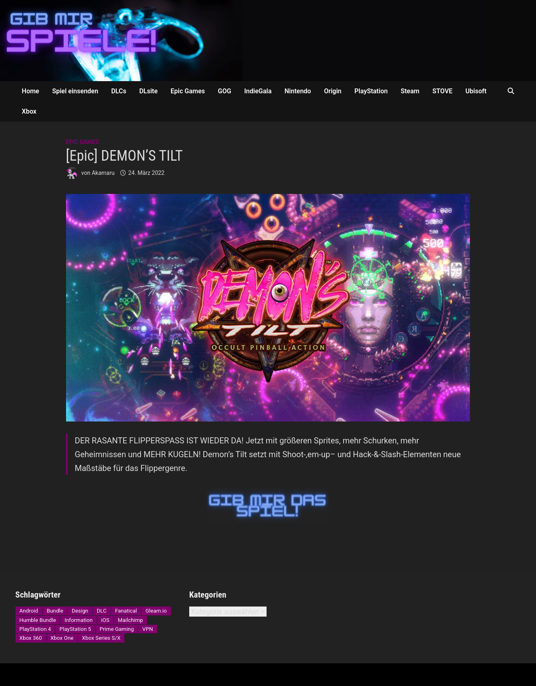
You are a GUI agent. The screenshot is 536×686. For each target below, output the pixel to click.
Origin (333, 91)
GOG (224, 91)
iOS (105, 620)
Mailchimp (130, 620)
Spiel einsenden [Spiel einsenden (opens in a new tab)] (75, 91)
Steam (410, 91)
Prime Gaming (117, 629)
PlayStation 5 (75, 629)
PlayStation (371, 91)
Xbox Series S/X (101, 638)
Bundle (55, 611)
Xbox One (62, 638)
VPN (147, 629)
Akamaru (103, 173)
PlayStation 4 (35, 629)
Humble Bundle (37, 620)
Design (80, 611)
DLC (102, 611)
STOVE (442, 91)
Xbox (29, 111)
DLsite (148, 91)
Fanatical (126, 611)
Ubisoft (476, 91)
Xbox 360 (30, 638)
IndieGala (258, 91)
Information (78, 620)
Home (30, 91)
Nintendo (297, 91)
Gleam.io (156, 611)
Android (28, 611)
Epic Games (188, 91)
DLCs (118, 91)
